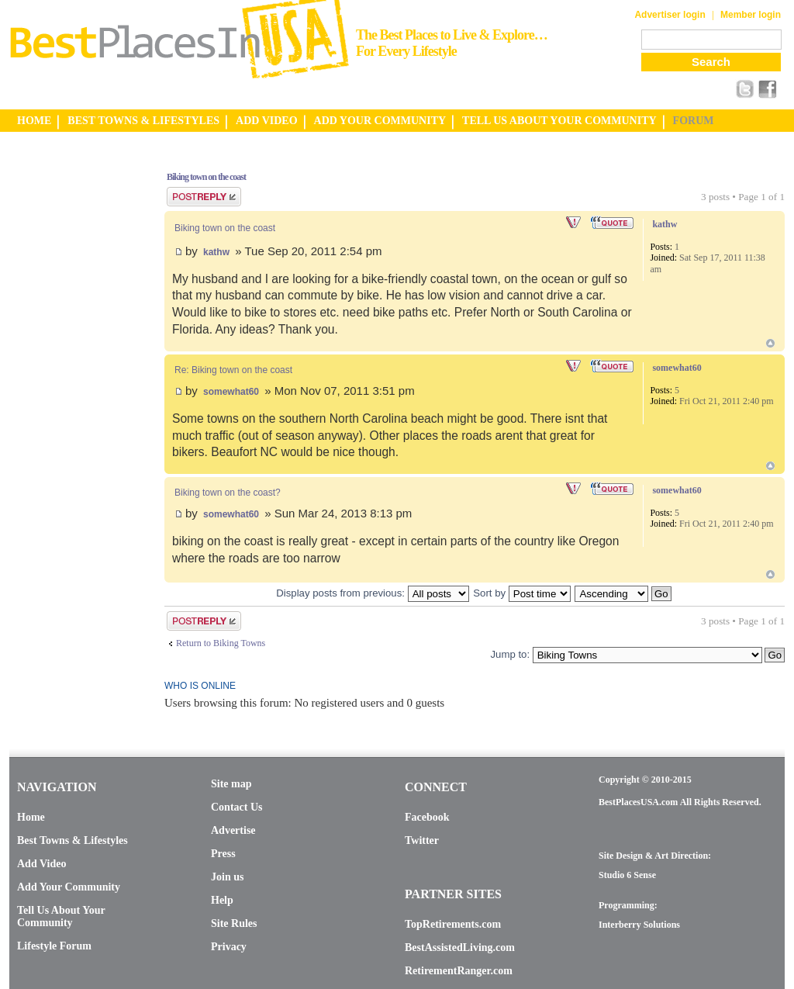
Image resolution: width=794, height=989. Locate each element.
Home (31, 817)
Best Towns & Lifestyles (72, 840)
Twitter (422, 840)
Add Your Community (68, 887)
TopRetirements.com (453, 924)
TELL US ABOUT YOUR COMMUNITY (559, 120)
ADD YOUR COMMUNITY (380, 120)
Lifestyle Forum (54, 946)
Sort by (521, 593)
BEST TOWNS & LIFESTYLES (143, 120)
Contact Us (237, 807)
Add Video (41, 864)
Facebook (427, 817)
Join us (227, 877)
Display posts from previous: (372, 593)
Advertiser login (669, 14)
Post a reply (204, 196)
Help (222, 900)
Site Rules (234, 923)
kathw (216, 252)
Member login (750, 14)
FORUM (693, 120)
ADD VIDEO (266, 120)
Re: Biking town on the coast (233, 370)
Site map (231, 784)
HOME (34, 120)
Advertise (233, 830)
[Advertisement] (71, 390)
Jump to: (510, 654)
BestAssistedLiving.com (460, 947)
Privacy (229, 947)
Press (223, 853)
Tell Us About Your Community (61, 916)
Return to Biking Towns (220, 643)
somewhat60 (231, 391)
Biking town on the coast (206, 176)
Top (770, 343)
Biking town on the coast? (227, 492)
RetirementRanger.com (459, 971)
